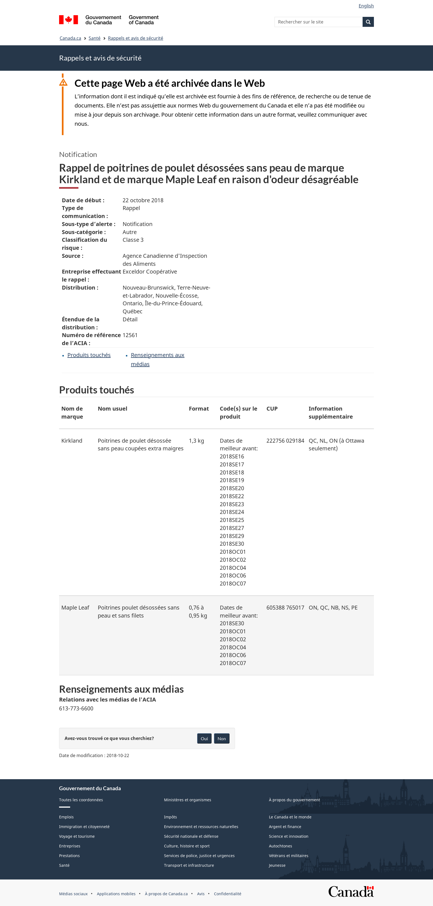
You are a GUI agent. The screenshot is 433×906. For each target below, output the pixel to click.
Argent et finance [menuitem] (285, 826)
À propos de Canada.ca (166, 893)
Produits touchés (89, 355)
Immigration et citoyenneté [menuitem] (84, 826)
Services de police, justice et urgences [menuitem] (199, 855)
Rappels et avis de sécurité (135, 38)
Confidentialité (227, 893)
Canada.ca (70, 38)
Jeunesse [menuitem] (277, 865)
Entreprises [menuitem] (69, 846)
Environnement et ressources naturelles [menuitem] (201, 826)
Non (222, 738)
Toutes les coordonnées (81, 799)
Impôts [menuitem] (170, 817)
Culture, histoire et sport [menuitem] (187, 846)
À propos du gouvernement (294, 799)
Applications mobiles (116, 893)
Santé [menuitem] (64, 865)
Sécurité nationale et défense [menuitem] (191, 836)
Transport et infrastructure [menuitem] (189, 865)
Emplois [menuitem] (66, 817)
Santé (95, 38)
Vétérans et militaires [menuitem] (288, 855)
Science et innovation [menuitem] (288, 836)
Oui (204, 738)
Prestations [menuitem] (69, 855)
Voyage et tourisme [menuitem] (77, 836)
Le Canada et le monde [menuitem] (290, 817)
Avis (201, 893)
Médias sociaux (73, 893)
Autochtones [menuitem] (280, 846)
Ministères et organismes (187, 799)
